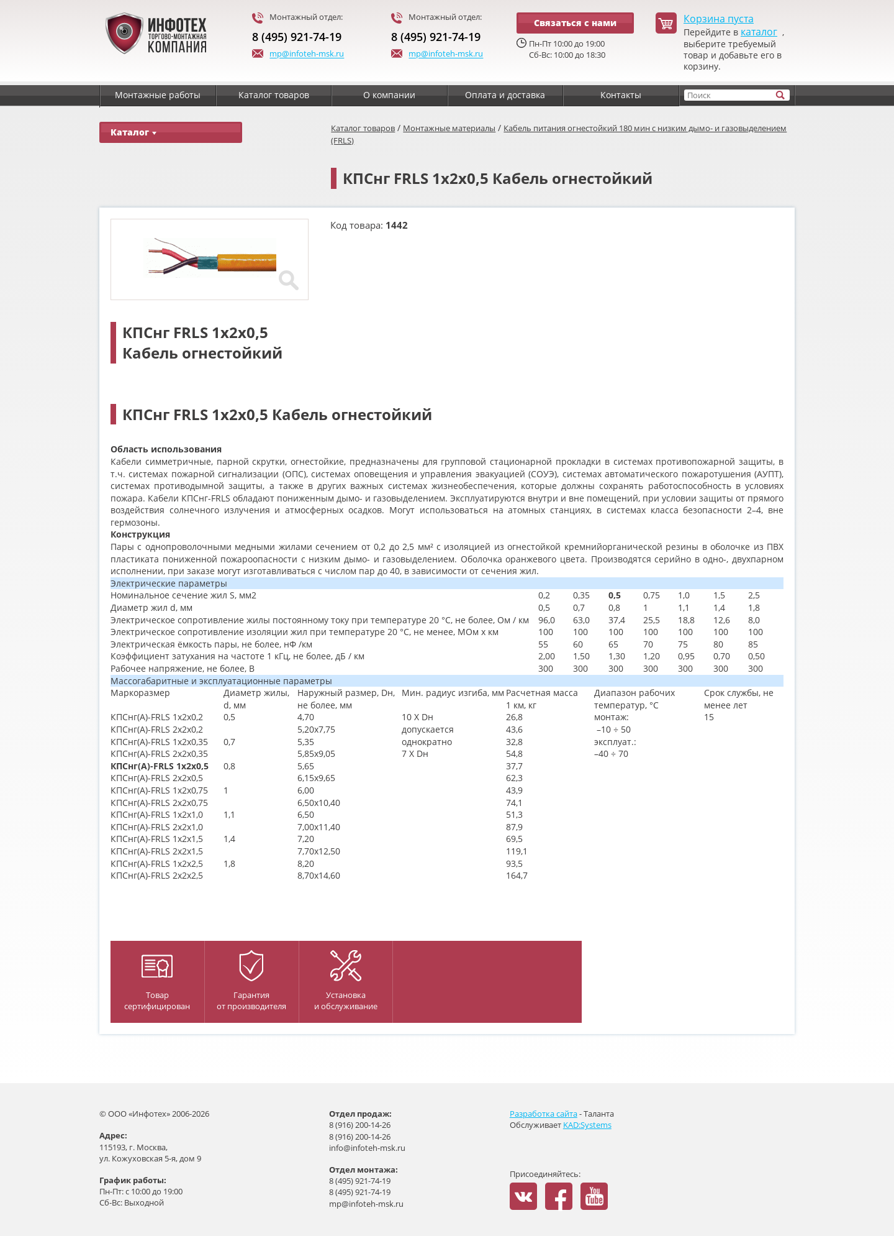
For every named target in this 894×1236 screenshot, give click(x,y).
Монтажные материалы (449, 128)
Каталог (133, 132)
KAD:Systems (587, 1124)
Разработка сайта (543, 1113)
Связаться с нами (575, 23)
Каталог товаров (363, 128)
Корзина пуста (719, 18)
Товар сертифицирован (157, 983)
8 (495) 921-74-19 (296, 36)
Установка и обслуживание (345, 981)
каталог (759, 32)
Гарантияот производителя (251, 981)
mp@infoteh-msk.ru (298, 54)
